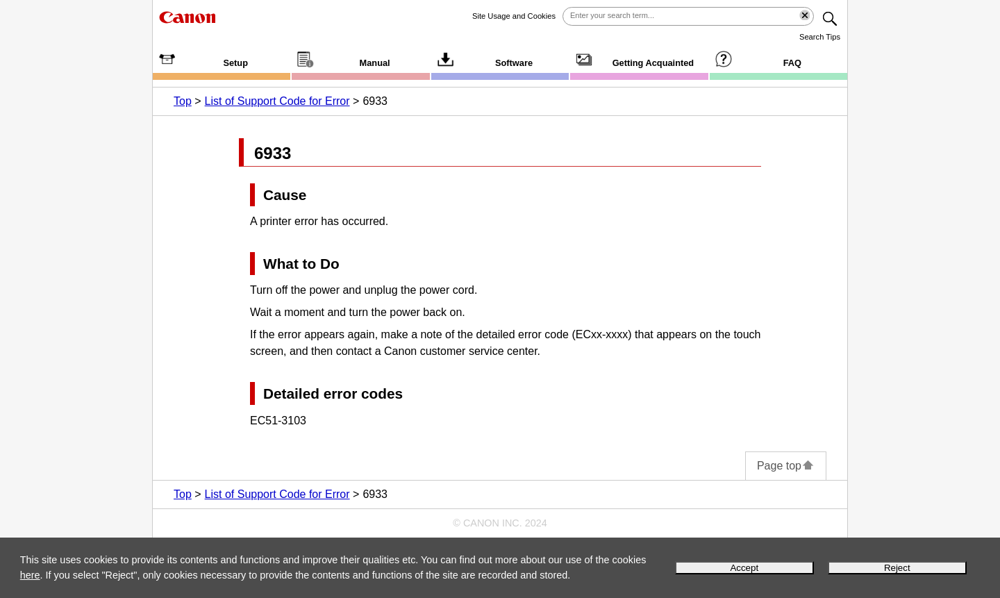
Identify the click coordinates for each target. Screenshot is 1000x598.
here (30, 575)
